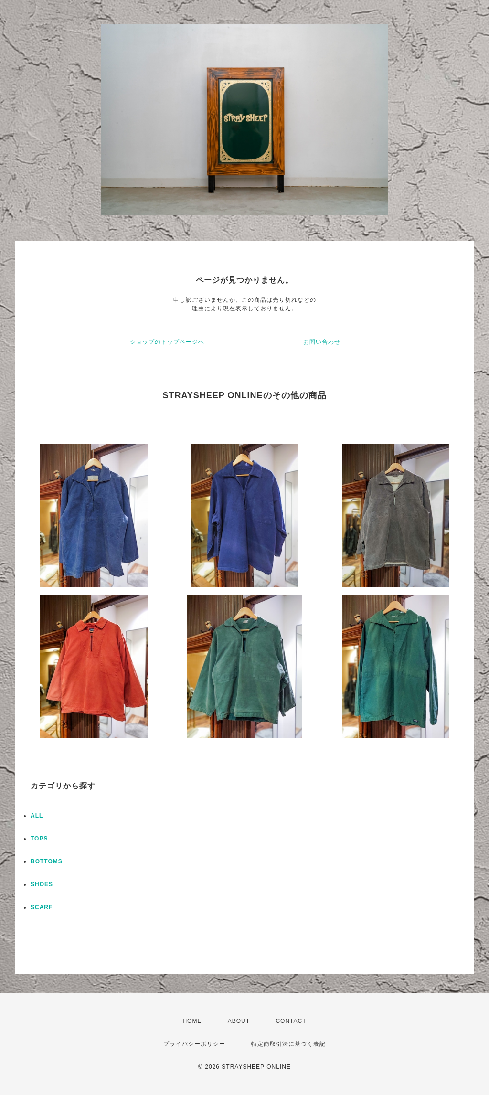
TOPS (39, 838)
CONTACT (291, 1021)
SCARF (42, 907)
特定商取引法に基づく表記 (288, 1044)
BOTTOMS (47, 861)
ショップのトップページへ (167, 342)
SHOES (42, 884)
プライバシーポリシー (194, 1044)
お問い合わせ (321, 342)
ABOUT (239, 1021)
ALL (37, 815)
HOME (192, 1021)
